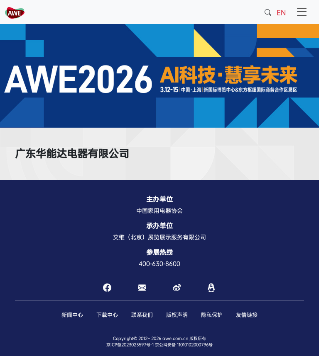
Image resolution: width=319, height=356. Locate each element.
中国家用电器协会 (159, 210)
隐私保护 (212, 314)
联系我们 (142, 314)
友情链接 (247, 314)
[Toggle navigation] (302, 12)
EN (281, 12)
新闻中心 (72, 314)
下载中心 (107, 314)
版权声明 (177, 314)
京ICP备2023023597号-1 (130, 344)
